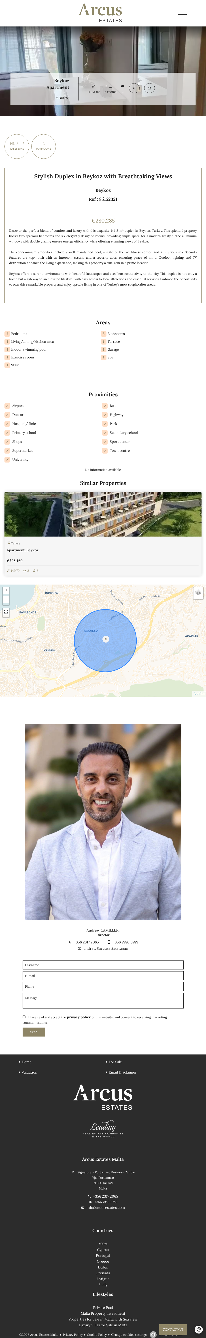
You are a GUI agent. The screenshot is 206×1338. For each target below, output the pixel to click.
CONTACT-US (173, 1329)
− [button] (6, 599)
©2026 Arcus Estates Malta (38, 1335)
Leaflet (199, 693)
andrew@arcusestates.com (106, 948)
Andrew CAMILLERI (103, 930)
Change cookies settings (129, 1335)
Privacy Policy (73, 1335)
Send (33, 1032)
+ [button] (6, 590)
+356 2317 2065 (86, 942)
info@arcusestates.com (106, 1207)
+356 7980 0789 (125, 942)
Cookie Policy (97, 1335)
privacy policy (79, 1017)
